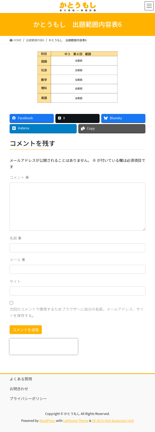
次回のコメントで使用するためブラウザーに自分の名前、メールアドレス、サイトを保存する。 (77, 312)
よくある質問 (21, 378)
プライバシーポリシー (28, 398)
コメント (19, 177)
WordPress (47, 420)
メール (17, 259)
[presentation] (44, 347)
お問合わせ (19, 388)
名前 (16, 238)
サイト (15, 281)
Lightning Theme (75, 420)
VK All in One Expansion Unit (113, 420)
